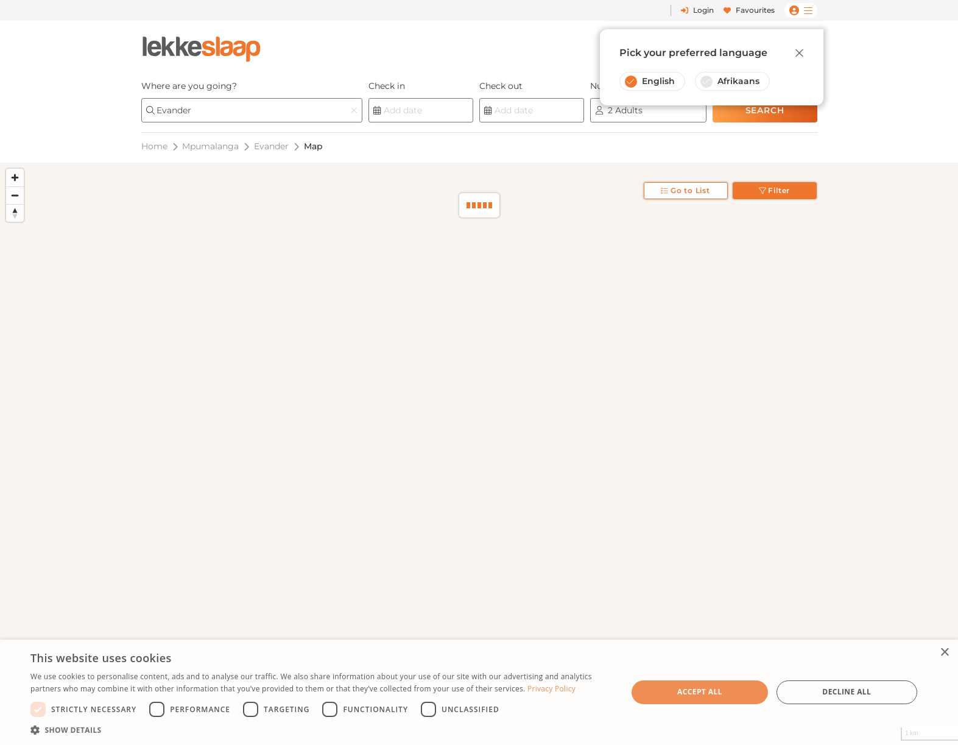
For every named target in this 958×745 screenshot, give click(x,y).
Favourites (749, 10)
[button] (320, 730)
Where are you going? (189, 85)
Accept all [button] (699, 692)
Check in (386, 85)
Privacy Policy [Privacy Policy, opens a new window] (551, 688)
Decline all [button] (846, 692)
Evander (271, 146)
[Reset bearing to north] (15, 213)
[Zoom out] (15, 195)
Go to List (685, 190)
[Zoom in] (15, 177)
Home (154, 146)
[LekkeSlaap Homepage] (201, 45)
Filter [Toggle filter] (775, 190)
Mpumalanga (210, 146)
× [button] (944, 652)
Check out (501, 85)
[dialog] (479, 692)
